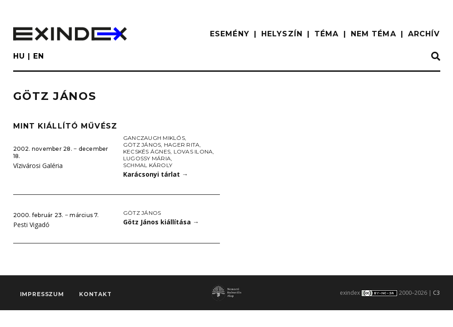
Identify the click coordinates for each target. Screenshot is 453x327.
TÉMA (326, 34)
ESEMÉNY (229, 34)
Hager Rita (181, 144)
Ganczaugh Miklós (154, 137)
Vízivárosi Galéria (38, 165)
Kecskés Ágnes (146, 151)
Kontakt (95, 294)
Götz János (142, 144)
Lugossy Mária (147, 158)
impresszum (42, 294)
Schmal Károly (147, 165)
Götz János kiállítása (161, 222)
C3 (436, 293)
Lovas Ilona (193, 151)
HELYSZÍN (282, 34)
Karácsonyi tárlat (155, 174)
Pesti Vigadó (31, 224)
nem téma (373, 34)
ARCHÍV (424, 34)
